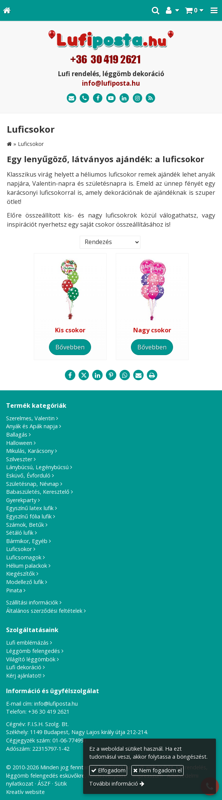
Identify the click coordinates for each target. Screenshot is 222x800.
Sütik (61, 783)
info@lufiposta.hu (111, 83)
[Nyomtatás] (152, 375)
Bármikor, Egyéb (26, 541)
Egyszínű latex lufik (30, 508)
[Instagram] (137, 98)
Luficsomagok (23, 557)
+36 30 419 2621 (48, 711)
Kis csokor (70, 330)
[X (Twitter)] (84, 375)
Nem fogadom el (157, 770)
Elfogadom (108, 770)
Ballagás (16, 434)
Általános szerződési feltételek (44, 610)
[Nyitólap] (7, 10)
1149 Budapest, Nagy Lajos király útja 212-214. (89, 732)
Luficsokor (19, 549)
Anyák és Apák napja (32, 426)
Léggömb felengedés (33, 650)
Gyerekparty (21, 500)
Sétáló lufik (19, 532)
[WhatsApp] (125, 375)
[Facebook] (97, 98)
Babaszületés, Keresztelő (37, 491)
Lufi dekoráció (23, 667)
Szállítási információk (32, 602)
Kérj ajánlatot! (23, 675)
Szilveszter (19, 459)
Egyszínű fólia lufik (29, 516)
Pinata (14, 590)
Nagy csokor (152, 330)
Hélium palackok (26, 565)
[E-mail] (71, 98)
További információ (113, 783)
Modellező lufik (25, 582)
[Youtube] (111, 98)
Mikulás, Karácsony (30, 450)
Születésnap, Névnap (32, 483)
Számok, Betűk (25, 524)
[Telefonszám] (84, 98)
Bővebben (70, 347)
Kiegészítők (20, 573)
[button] (214, 10)
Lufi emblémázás (27, 642)
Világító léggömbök (30, 659)
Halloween (19, 442)
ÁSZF (44, 783)
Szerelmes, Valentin (30, 418)
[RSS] (150, 98)
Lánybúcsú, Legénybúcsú (37, 467)
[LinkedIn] (124, 98)
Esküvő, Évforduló (28, 475)
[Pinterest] (111, 375)
